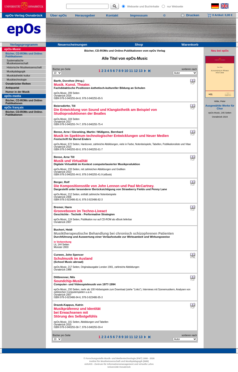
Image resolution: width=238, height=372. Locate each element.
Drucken (190, 15)
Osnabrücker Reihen (18, 83)
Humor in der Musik (17, 91)
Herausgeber (85, 15)
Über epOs (58, 15)
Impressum (139, 15)
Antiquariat (12, 87)
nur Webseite (175, 6)
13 (141, 71)
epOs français (14, 107)
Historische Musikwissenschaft (24, 67)
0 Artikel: (219, 15)
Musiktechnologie (17, 79)
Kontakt (112, 15)
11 (131, 71)
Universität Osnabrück (119, 367)
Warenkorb (189, 44)
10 (126, 71)
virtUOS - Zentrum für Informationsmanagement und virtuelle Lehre (119, 364)
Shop (139, 44)
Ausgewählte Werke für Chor (219, 107)
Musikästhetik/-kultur (18, 75)
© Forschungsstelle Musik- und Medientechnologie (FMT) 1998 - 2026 (118, 358)
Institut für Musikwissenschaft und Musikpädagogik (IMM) (119, 361)
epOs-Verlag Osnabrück (23, 15)
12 (136, 71)
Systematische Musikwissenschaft (17, 62)
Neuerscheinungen (72, 44)
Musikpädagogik (16, 71)
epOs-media (12, 96)
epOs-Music (12, 49)
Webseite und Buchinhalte (143, 6)
